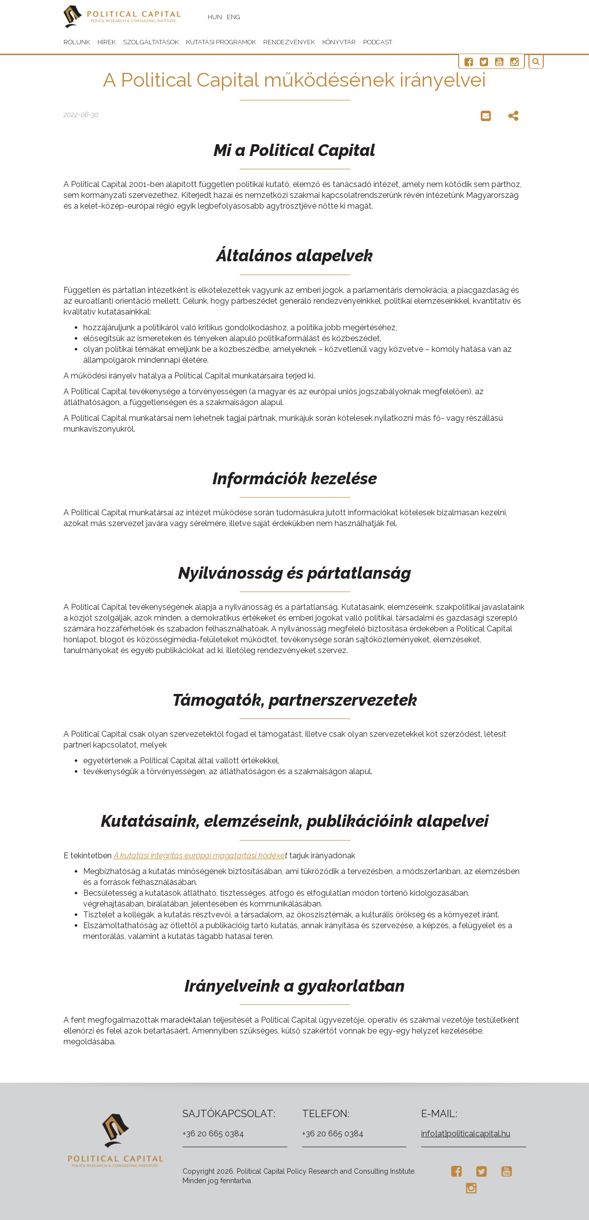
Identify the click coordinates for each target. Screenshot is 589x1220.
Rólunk (76, 42)
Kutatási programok (221, 42)
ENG (239, 17)
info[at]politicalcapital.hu (465, 1133)
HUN (221, 17)
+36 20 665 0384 (213, 1133)
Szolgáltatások (151, 42)
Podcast (377, 42)
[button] (538, 62)
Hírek (106, 42)
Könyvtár (339, 42)
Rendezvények (289, 42)
